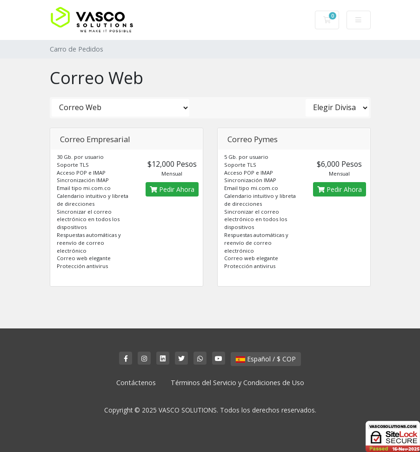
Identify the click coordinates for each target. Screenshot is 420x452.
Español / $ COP (266, 358)
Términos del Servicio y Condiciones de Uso (237, 382)
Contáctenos (136, 382)
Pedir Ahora (172, 189)
